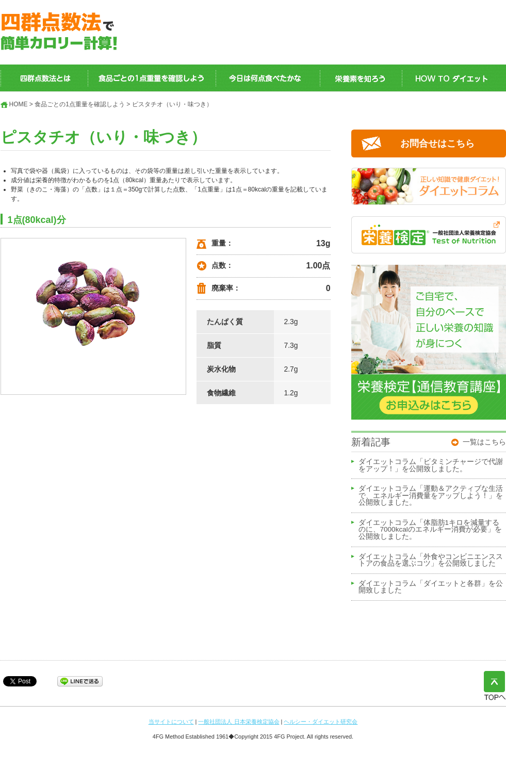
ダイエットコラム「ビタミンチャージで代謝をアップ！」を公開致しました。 (430, 465)
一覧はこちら (484, 442)
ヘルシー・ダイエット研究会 (320, 721)
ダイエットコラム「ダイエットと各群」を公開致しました (430, 587)
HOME (18, 104)
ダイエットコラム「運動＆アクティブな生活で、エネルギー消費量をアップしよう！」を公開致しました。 (430, 495)
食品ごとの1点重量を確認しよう (80, 104)
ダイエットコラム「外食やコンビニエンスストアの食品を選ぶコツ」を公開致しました (430, 560)
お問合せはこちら (437, 143)
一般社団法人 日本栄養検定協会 (238, 721)
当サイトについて (171, 721)
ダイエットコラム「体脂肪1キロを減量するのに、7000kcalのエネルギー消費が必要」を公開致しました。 (430, 529)
